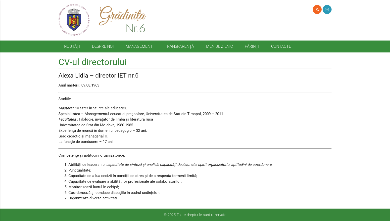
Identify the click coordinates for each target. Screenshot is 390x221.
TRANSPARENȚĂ (179, 46)
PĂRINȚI (252, 46)
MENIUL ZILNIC (219, 46)
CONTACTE (281, 46)
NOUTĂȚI (72, 46)
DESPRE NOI (103, 46)
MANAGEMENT (139, 46)
